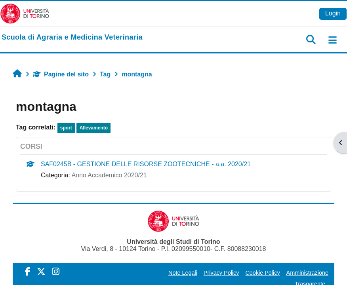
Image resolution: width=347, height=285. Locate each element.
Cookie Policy (262, 273)
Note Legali (182, 273)
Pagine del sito (61, 74)
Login (333, 13)
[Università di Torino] (25, 13)
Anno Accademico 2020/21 (109, 175)
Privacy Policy (221, 273)
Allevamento (94, 128)
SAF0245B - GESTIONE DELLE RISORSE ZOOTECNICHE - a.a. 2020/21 (146, 164)
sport (66, 128)
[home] (72, 37)
